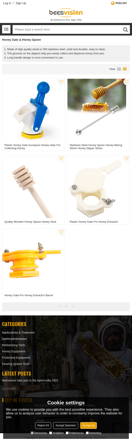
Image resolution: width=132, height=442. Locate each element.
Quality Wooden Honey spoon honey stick (30, 221)
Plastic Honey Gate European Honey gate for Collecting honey (32, 147)
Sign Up (21, 3)
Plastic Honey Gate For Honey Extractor (94, 221)
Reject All (43, 425)
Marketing (93, 432)
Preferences (75, 432)
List (119, 69)
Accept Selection (66, 425)
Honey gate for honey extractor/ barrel (28, 295)
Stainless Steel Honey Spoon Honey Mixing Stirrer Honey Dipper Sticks (96, 147)
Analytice (56, 432)
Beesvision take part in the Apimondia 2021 (30, 380)
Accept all (88, 425)
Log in (7, 3)
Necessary (39, 432)
